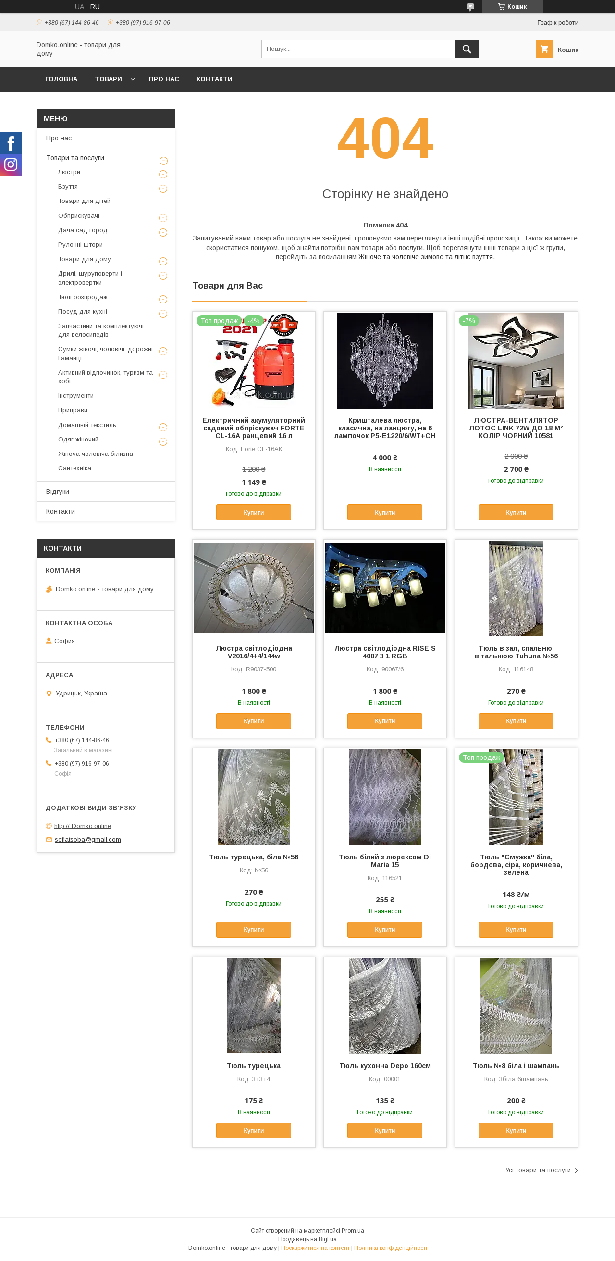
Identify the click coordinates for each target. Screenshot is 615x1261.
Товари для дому (84, 259)
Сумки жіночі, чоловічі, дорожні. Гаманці (106, 353)
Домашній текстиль (87, 425)
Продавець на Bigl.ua (307, 1239)
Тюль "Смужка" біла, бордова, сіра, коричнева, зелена (516, 864)
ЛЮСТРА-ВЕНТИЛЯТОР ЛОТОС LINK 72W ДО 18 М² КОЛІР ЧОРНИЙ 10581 (516, 428)
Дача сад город (83, 230)
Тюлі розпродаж (83, 297)
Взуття (68, 186)
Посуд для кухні (82, 311)
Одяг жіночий (78, 439)
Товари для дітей (84, 200)
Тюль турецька (254, 1066)
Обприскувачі (78, 215)
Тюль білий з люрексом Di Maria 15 (385, 861)
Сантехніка (74, 468)
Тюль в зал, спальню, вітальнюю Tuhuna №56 (516, 652)
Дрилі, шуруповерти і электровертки (90, 278)
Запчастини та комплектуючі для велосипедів (101, 330)
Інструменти (76, 395)
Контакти (215, 79)
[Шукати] (467, 49)
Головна (61, 79)
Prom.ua (353, 1230)
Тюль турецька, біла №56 (253, 857)
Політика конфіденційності (390, 1248)
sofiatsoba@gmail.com (88, 839)
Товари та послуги (75, 158)
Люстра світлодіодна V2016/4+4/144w (254, 652)
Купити (254, 512)
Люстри (69, 172)
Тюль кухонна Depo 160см (385, 1066)
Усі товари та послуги (538, 1169)
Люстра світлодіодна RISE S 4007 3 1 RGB (385, 652)
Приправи (72, 410)
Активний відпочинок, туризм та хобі (105, 377)
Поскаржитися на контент (315, 1248)
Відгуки (57, 491)
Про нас (164, 79)
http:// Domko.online (82, 825)
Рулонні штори (80, 244)
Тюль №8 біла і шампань (516, 1066)
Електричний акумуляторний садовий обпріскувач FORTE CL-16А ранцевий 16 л (253, 428)
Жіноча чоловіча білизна (95, 453)
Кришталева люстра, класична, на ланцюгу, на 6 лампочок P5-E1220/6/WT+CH (384, 428)
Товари (108, 79)
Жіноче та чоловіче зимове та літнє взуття (425, 257)
